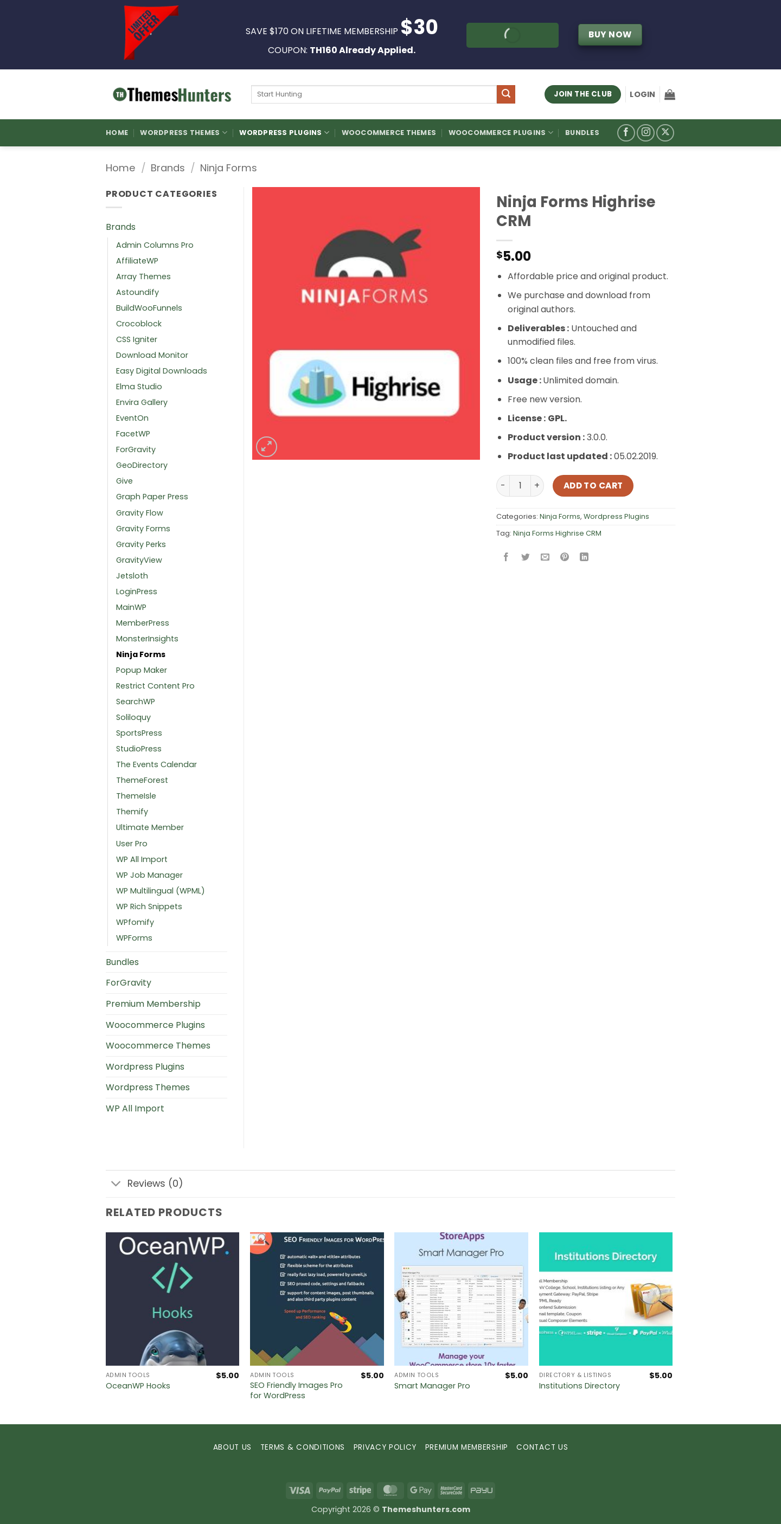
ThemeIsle (136, 795)
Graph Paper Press (152, 496)
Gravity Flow (139, 512)
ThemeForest (142, 780)
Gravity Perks (141, 544)
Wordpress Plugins (616, 516)
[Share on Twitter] (526, 558)
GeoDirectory (142, 465)
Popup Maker (141, 670)
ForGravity (136, 449)
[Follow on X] (665, 133)
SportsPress (139, 733)
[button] (642, 94)
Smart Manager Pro (432, 1386)
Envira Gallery (142, 402)
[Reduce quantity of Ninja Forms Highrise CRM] (502, 486)
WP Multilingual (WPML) (160, 890)
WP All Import (142, 859)
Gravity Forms (143, 528)
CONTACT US (542, 1447)
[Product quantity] (520, 486)
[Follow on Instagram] (646, 133)
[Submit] (506, 94)
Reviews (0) (144, 1185)
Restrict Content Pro (155, 685)
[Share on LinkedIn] (584, 558)
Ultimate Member (150, 827)
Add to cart (593, 485)
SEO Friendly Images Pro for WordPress (296, 1390)
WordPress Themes (183, 132)
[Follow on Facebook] (626, 133)
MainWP (131, 607)
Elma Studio (139, 386)
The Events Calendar (156, 764)
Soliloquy (133, 717)
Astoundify (137, 292)
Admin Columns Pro (155, 245)
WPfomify (135, 922)
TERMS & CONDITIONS (302, 1447)
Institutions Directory (579, 1386)
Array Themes (143, 276)
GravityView (139, 560)
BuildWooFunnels (149, 308)
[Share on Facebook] (506, 558)
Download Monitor (152, 355)
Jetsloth (132, 575)
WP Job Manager (149, 875)
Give (124, 480)
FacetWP (133, 433)
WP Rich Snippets (149, 906)
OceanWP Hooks (138, 1386)
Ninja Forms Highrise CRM (557, 533)
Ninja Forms (228, 168)
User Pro (132, 843)
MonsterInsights (147, 638)
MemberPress (142, 623)
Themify (132, 811)
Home (117, 132)
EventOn (132, 418)
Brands (168, 168)
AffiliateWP (137, 260)
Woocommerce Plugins (501, 132)
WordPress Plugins (284, 132)
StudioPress (139, 748)
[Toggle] (116, 1185)
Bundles (582, 132)
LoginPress (136, 591)
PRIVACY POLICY (385, 1447)
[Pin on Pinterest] (565, 558)
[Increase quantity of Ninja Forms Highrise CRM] (537, 486)
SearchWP (135, 701)
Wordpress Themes (148, 1087)
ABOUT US (232, 1447)
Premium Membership (153, 1004)
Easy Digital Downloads (161, 370)
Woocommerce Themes (389, 132)
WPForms (134, 938)
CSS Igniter (136, 339)
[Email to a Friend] (545, 558)
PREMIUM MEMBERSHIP (466, 1447)
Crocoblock (139, 323)
